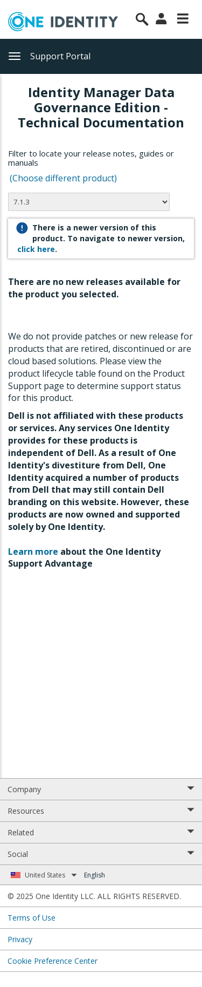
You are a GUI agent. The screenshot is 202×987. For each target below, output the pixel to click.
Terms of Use (31, 918)
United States (51, 875)
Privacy (20, 939)
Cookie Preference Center (52, 961)
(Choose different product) (63, 178)
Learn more (33, 551)
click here (36, 249)
